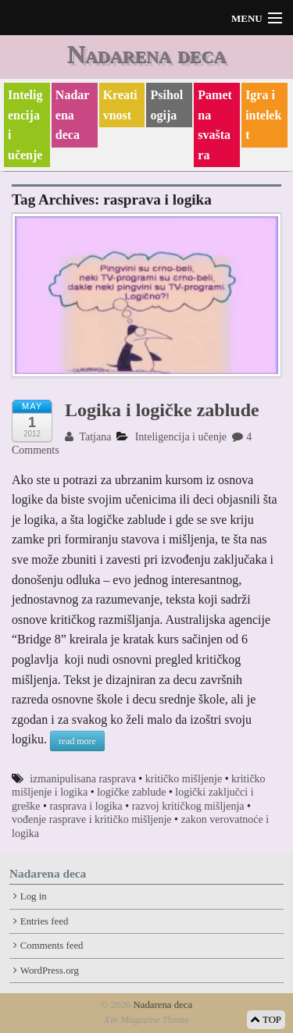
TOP (266, 1019)
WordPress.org (49, 970)
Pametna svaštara (215, 125)
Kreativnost (120, 105)
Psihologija (166, 105)
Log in (33, 896)
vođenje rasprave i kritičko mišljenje (92, 819)
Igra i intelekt (263, 114)
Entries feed (44, 921)
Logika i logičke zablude (162, 410)
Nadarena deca (146, 54)
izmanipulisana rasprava (83, 779)
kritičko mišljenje (183, 779)
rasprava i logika (85, 806)
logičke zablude (131, 792)
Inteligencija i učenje (25, 125)
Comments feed (52, 945)
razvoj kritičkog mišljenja (188, 806)
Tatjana (88, 437)
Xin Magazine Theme (146, 1019)
